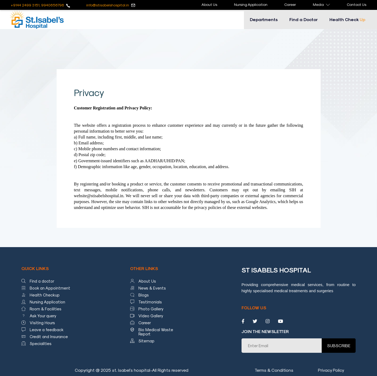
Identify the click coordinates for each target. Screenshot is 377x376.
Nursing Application (250, 4)
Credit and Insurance (49, 336)
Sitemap (146, 341)
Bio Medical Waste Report (155, 331)
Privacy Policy (331, 370)
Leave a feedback (47, 329)
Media (321, 4)
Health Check (347, 19)
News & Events (152, 288)
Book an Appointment (50, 288)
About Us (209, 4)
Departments (264, 19)
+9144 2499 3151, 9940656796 (37, 5)
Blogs (143, 295)
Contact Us (356, 4)
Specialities (41, 343)
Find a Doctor (303, 19)
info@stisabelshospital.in (107, 5)
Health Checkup (45, 295)
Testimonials (150, 302)
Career (290, 4)
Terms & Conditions (274, 370)
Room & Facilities (45, 309)
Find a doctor (42, 281)
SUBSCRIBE (338, 345)
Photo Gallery (151, 309)
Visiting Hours (42, 322)
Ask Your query (43, 316)
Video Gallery (150, 316)
